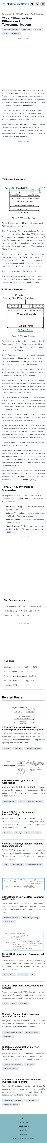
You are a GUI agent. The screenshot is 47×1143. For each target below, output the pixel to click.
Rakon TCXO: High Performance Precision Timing (18, 813)
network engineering (30, 918)
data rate (15, 33)
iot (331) (34, 667)
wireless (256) (17, 672)
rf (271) (7, 672)
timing (18, 833)
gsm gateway (17, 865)
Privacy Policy (23, 1122)
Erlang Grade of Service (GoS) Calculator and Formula (23, 898)
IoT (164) (25, 615)
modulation (8, 1036)
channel (7, 748)
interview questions (11, 1104)
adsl (5, 1003)
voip (5, 865)
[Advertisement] (23, 63)
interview (23, 1003)
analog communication (12, 1032)
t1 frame (26, 29)
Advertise (23, 1130)
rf (32, 975)
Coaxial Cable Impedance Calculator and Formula (23, 955)
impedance (23, 975)
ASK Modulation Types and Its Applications (17, 781)
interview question (10, 1069)
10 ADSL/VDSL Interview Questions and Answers (22, 986)
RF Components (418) (32, 606)
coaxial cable (9, 975)
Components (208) (12, 615)
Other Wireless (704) (12, 606)
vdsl (13, 1003)
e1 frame (38, 29)
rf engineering (31, 1100)
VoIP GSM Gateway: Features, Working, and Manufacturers (22, 844)
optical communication (12, 1065)
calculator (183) (10, 685)
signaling (18, 748)
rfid (21, 801)
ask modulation (9, 801)
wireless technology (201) (23, 681)
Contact (23, 1134)
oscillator (7, 833)
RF (15, 4)
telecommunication (11, 29)
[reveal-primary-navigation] (42, 4)
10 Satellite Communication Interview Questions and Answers (21, 1080)
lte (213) (7, 681)
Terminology (7, 14)
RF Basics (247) (10, 611)
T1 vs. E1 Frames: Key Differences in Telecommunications (30, 14)
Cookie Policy (23, 1126)
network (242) (31, 672)
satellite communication (12, 1100)
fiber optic (29, 1065)
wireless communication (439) (16, 667)
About (23, 1118)
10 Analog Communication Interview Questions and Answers (20, 1015)
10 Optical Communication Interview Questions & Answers (20, 1048)
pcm (5, 33)
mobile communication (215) (24, 676)
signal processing (32, 1032)
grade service (9, 922)
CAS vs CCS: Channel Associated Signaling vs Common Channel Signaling (23, 728)
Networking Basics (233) (29, 611)
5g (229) (7, 676)
